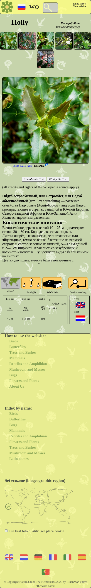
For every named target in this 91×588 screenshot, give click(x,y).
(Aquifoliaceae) (70, 26)
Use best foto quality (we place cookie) (37, 531)
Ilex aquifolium (70, 23)
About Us (16, 386)
